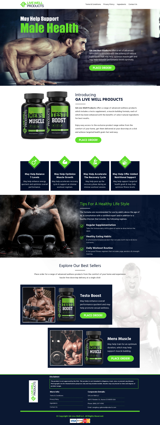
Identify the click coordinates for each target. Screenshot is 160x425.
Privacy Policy (108, 4)
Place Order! (102, 68)
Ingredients (121, 4)
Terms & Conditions (93, 4)
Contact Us (133, 4)
